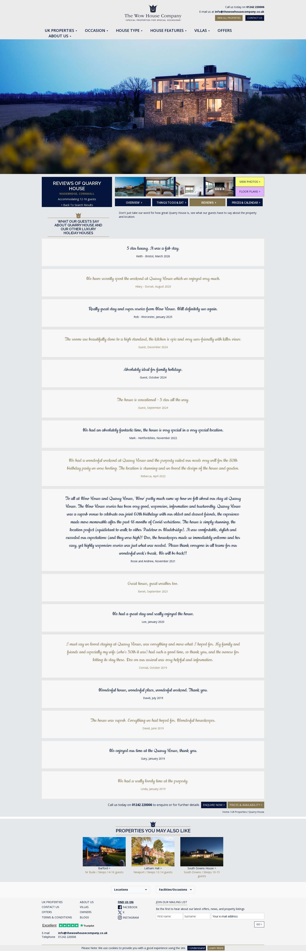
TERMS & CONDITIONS (57, 917)
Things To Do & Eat (171, 202)
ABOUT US (87, 902)
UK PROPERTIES (52, 902)
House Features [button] (168, 30)
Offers (225, 30)
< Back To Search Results (77, 205)
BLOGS (84, 917)
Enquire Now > (214, 805)
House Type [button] (129, 30)
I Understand (197, 948)
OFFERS (47, 912)
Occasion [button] (96, 30)
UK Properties (239, 812)
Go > (259, 924)
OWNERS (86, 912)
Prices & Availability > (246, 805)
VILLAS (84, 907)
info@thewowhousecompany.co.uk (239, 11)
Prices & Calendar (246, 202)
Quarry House (256, 812)
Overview (134, 202)
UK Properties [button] (61, 30)
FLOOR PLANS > (249, 191)
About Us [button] (60, 36)
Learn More (216, 948)
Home (225, 812)
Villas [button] (202, 30)
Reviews (208, 202)
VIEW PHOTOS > (249, 182)
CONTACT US (254, 18)
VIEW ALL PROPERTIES (228, 18)
